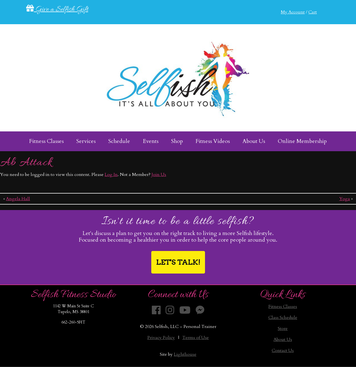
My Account (293, 12)
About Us (283, 339)
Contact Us (283, 350)
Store (283, 328)
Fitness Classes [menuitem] (46, 141)
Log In (111, 175)
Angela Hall (18, 199)
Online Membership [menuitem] (302, 141)
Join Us (159, 175)
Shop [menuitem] (177, 141)
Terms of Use (195, 338)
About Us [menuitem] (253, 141)
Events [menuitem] (150, 141)
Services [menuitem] (86, 141)
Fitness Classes (282, 306)
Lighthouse (185, 354)
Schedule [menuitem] (119, 141)
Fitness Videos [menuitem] (213, 141)
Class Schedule (282, 317)
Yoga (344, 199)
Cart (312, 12)
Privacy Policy (161, 338)
